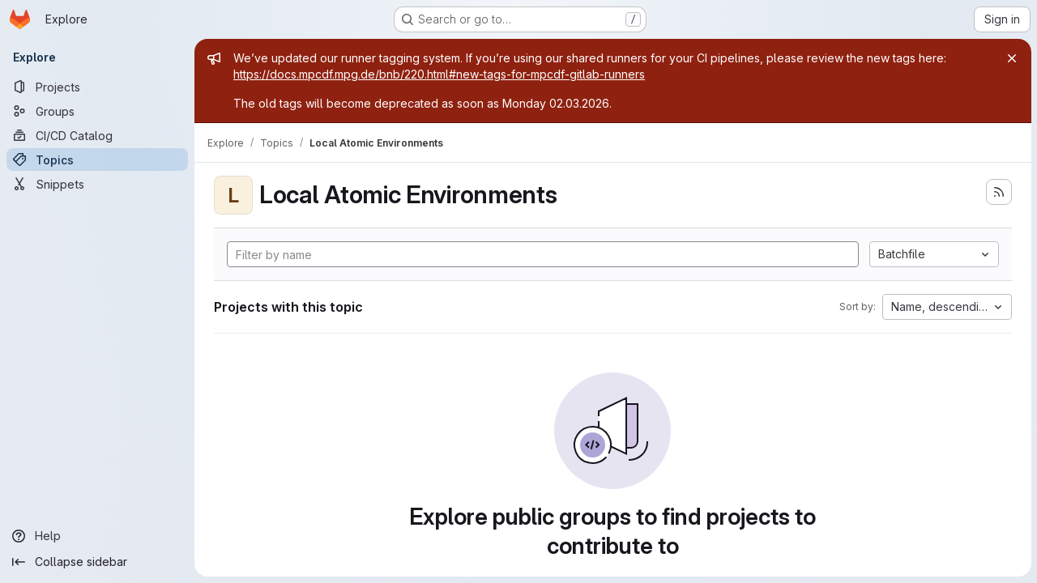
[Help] (97, 536)
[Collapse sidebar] (97, 562)
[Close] (1011, 58)
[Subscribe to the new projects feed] (998, 192)
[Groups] (97, 111)
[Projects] (97, 86)
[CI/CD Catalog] (97, 135)
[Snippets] (97, 183)
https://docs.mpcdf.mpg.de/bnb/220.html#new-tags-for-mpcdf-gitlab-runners (439, 74)
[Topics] (97, 159)
